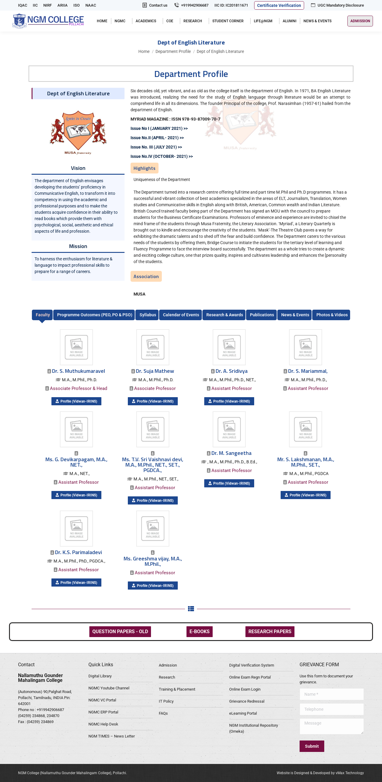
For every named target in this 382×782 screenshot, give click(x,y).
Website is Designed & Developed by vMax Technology (320, 773)
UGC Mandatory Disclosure (337, 5)
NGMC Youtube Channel (108, 688)
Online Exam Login (244, 689)
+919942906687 (191, 5)
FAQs (163, 713)
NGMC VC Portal (102, 700)
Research (167, 677)
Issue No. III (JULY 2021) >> (156, 147)
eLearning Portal (243, 713)
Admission (168, 665)
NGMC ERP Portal (103, 712)
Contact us (155, 5)
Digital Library (100, 676)
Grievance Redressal (246, 701)
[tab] (42, 315)
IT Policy (166, 701)
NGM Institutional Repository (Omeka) (253, 728)
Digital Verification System (251, 665)
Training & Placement (177, 689)
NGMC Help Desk (103, 724)
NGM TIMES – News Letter (111, 736)
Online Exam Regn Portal (250, 677)
